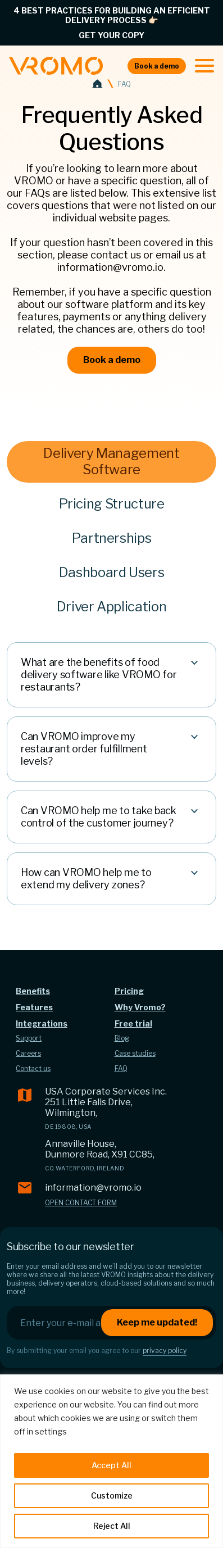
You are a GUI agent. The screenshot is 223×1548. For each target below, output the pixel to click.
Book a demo (156, 66)
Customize (112, 1495)
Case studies (135, 1053)
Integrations (41, 1023)
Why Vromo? (140, 1007)
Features (34, 1007)
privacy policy (164, 1350)
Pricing (129, 991)
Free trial (133, 1023)
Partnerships (112, 538)
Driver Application (112, 606)
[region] (111, 1461)
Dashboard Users (112, 572)
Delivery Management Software (111, 461)
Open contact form (81, 1203)
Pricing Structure (112, 504)
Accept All (111, 1465)
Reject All (111, 1526)
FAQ (121, 1068)
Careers (28, 1053)
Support (29, 1038)
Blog (122, 1038)
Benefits (33, 991)
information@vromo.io (93, 1187)
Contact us (33, 1068)
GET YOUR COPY (111, 35)
